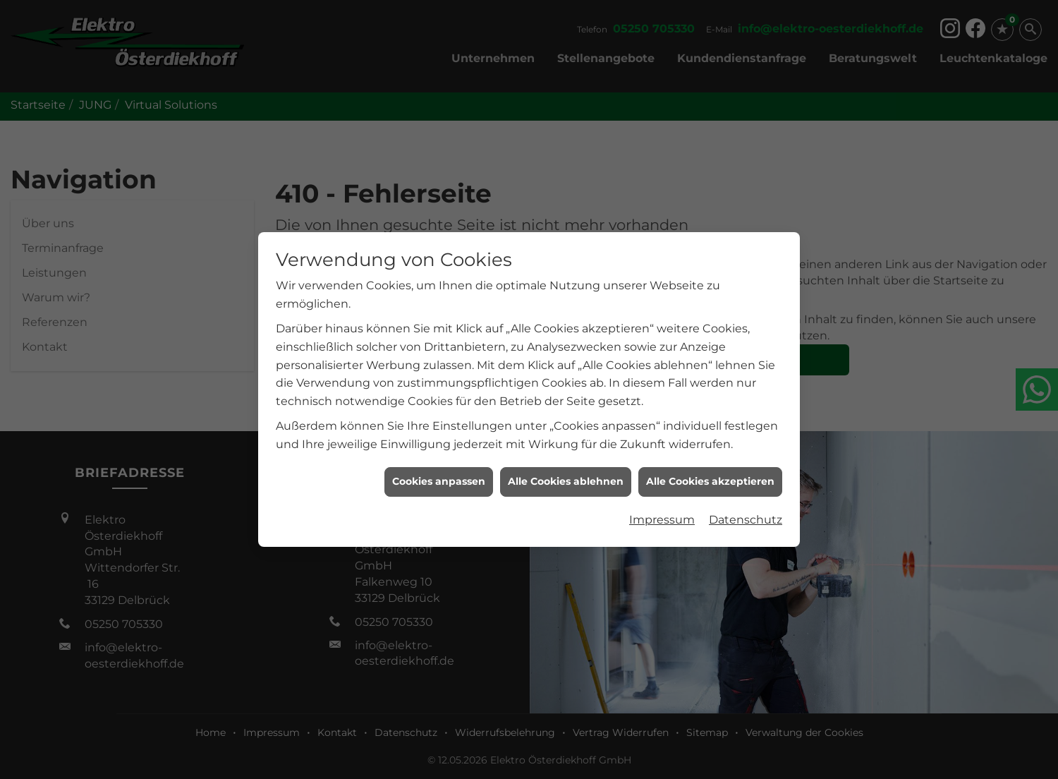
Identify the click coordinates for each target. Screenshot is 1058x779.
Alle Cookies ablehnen (566, 478)
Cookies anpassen (438, 478)
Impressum (662, 516)
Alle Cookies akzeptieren (710, 478)
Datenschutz (745, 516)
